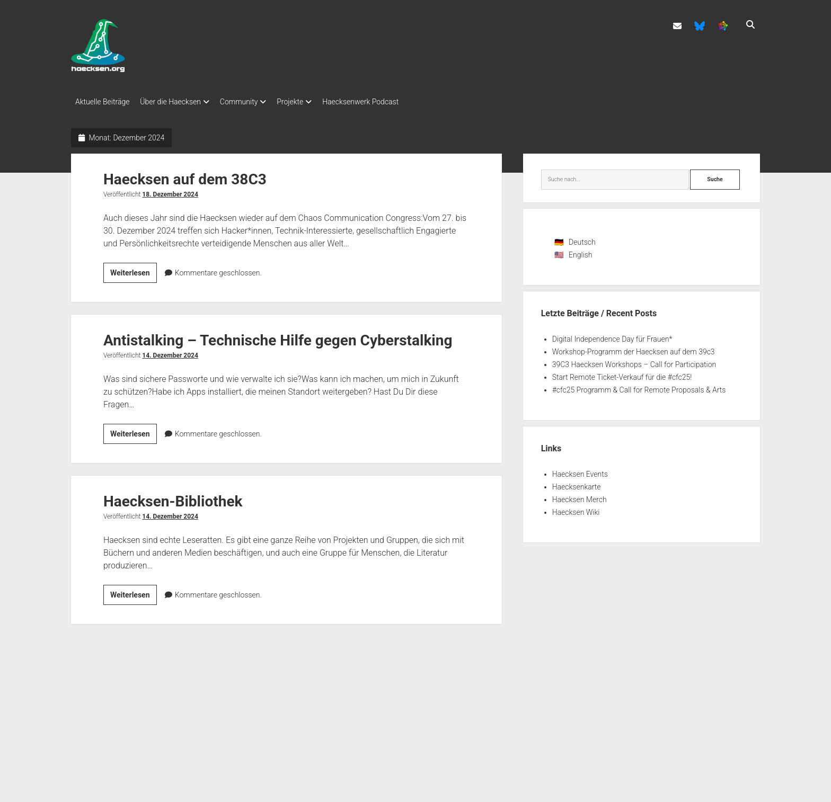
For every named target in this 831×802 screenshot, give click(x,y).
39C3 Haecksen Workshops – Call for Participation (634, 361)
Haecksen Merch (579, 496)
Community (249, 101)
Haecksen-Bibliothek (173, 498)
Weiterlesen (133, 271)
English (581, 251)
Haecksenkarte (576, 483)
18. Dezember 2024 (170, 191)
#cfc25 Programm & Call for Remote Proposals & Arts (639, 386)
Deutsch (582, 239)
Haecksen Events (580, 471)
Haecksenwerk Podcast (381, 101)
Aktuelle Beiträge (102, 101)
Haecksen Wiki (576, 509)
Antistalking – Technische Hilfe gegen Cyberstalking (278, 337)
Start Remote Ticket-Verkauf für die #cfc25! (622, 374)
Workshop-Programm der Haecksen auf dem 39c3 (633, 348)
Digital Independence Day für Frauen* (612, 336)
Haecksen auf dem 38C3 (185, 176)
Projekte (306, 101)
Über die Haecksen (175, 101)
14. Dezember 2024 (170, 352)
